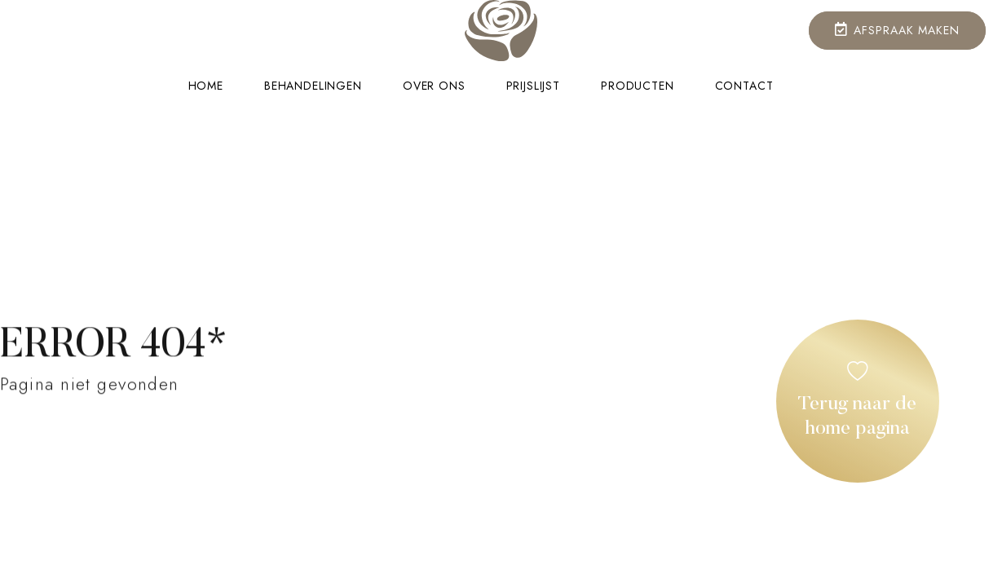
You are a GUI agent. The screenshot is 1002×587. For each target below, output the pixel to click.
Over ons (434, 86)
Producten (637, 86)
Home (205, 86)
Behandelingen (313, 86)
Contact (744, 86)
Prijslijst (533, 86)
